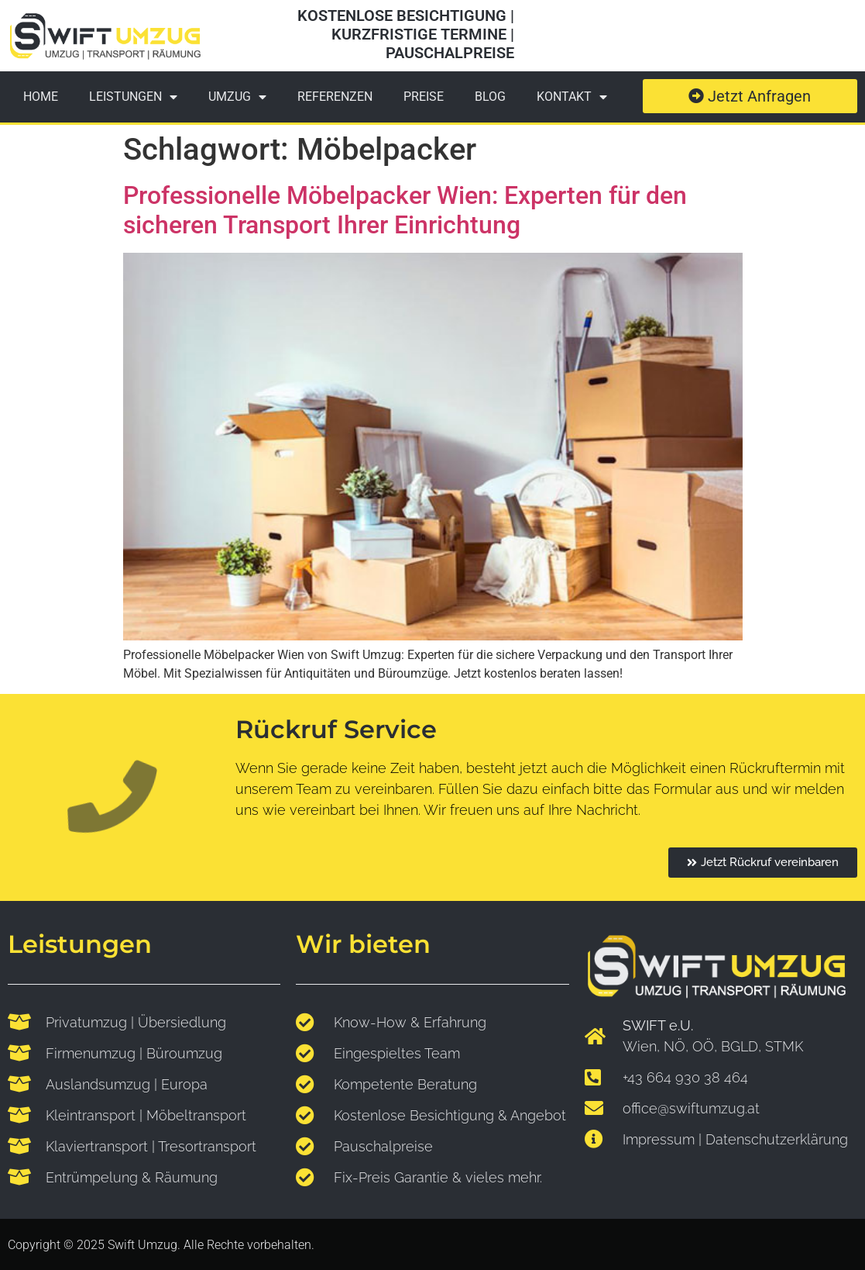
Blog (490, 96)
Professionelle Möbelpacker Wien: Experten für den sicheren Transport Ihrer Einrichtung (405, 210)
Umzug (237, 97)
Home (40, 96)
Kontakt (572, 97)
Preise (423, 96)
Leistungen (133, 97)
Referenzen (334, 96)
